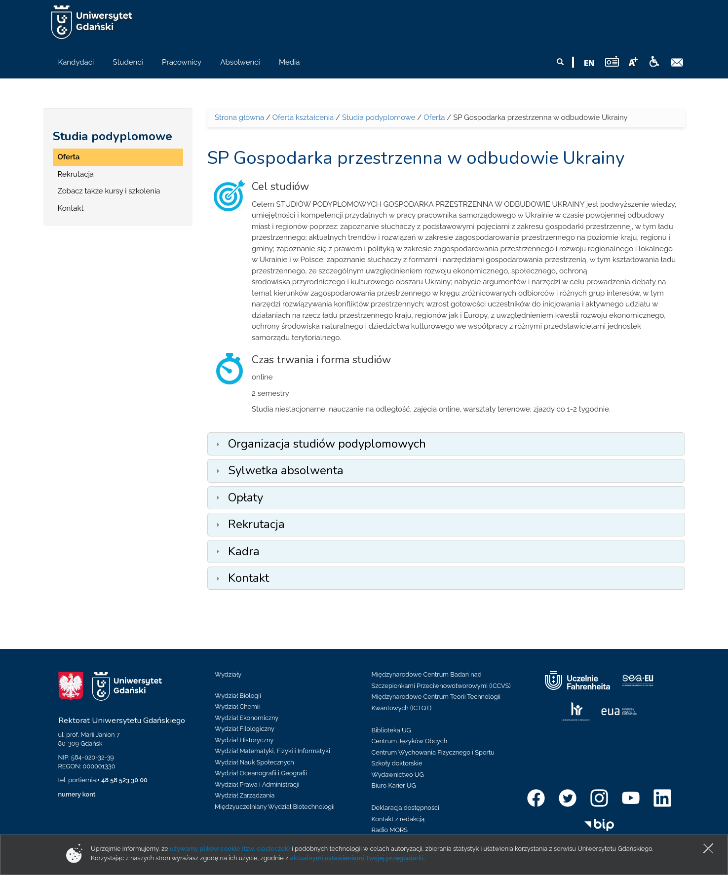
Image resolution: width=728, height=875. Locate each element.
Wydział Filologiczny (244, 728)
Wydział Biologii (238, 695)
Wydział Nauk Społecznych (254, 762)
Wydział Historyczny (244, 740)
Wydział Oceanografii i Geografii (261, 773)
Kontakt (71, 208)
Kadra (244, 551)
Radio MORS (390, 830)
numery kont (77, 794)
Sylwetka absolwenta (286, 470)
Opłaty (245, 497)
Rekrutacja (76, 174)
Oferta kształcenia (303, 117)
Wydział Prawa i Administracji (257, 784)
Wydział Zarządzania (244, 795)
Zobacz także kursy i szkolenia (109, 191)
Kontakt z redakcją (398, 819)
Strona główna (239, 117)
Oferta (69, 156)
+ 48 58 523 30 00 (122, 780)
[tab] (446, 444)
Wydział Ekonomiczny (246, 718)
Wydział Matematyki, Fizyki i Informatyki (272, 751)
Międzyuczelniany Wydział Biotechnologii (275, 806)
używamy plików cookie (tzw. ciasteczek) (230, 848)
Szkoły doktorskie (397, 763)
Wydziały (228, 674)
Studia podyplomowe (112, 136)
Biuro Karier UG (394, 785)
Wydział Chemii (237, 706)
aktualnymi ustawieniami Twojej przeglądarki (356, 858)
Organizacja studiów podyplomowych (327, 444)
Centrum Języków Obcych (410, 741)
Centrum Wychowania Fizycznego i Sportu (433, 752)
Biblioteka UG (391, 730)
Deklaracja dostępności (405, 807)
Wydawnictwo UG (398, 774)
